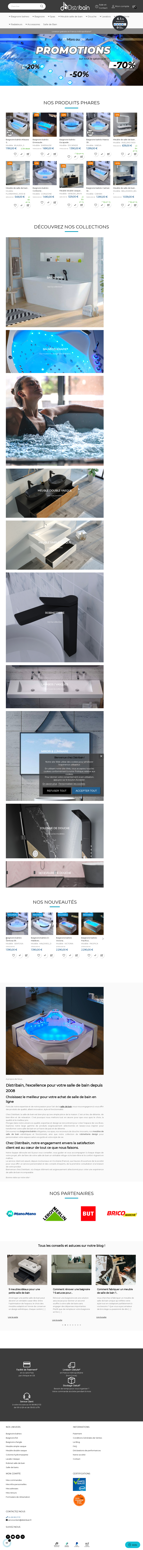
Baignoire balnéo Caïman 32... (97, 189)
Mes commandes (14, 1480)
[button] (133, 1271)
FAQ (75, 1446)
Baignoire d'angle (14, 1442)
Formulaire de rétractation (18, 1497)
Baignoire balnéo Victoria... (64, 939)
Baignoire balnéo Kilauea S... (17, 140)
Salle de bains (12, 1467)
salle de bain (66, 1106)
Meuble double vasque (16, 1450)
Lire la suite (13, 1320)
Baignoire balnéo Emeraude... (40, 140)
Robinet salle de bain (15, 1463)
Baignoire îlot (12, 1438)
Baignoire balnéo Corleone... (40, 189)
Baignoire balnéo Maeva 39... (97, 140)
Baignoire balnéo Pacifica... (89, 939)
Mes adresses (12, 1488)
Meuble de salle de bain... (17, 188)
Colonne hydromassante (17, 1455)
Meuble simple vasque (16, 1446)
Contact (76, 1459)
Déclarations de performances (87, 1450)
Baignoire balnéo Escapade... (67, 140)
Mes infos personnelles (16, 1484)
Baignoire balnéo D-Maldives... (40, 939)
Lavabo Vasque (13, 1459)
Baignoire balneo (14, 1433)
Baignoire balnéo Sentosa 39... (14, 939)
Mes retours (11, 1493)
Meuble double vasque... (70, 191)
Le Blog (76, 1442)
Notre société (79, 1455)
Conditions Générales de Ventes (87, 1438)
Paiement (77, 1433)
